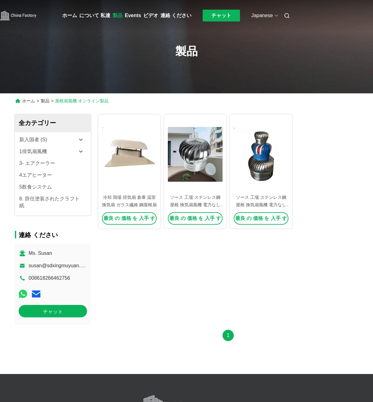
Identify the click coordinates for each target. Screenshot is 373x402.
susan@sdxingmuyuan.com (59, 265)
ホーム (69, 15)
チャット (221, 15)
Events (133, 15)
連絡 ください (175, 15)
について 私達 (94, 15)
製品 (117, 15)
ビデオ (150, 15)
